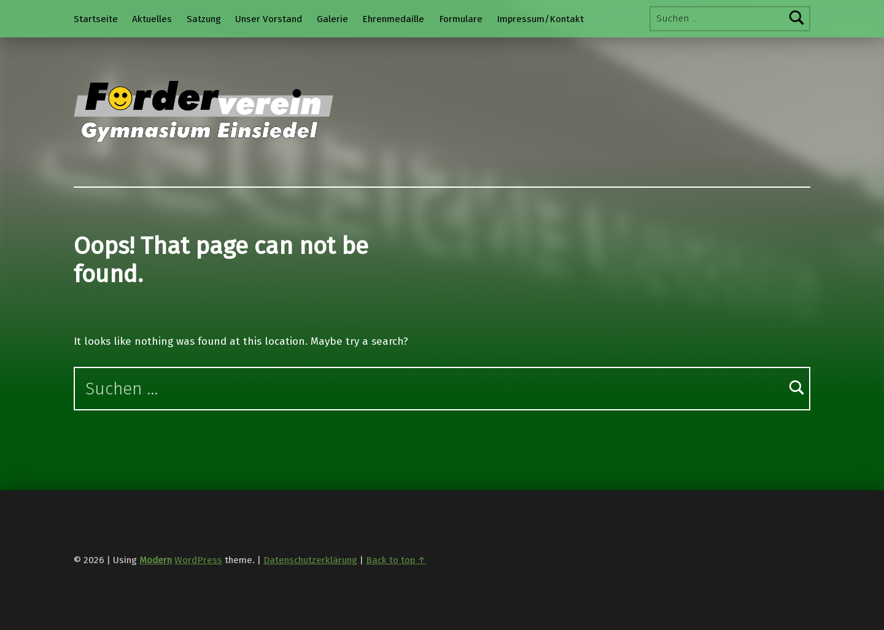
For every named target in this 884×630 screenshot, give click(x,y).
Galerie (332, 19)
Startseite (96, 19)
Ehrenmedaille (393, 19)
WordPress (198, 560)
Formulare (461, 19)
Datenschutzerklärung (310, 560)
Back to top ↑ (396, 560)
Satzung (204, 19)
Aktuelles (152, 19)
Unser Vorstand (268, 19)
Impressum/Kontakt (540, 19)
